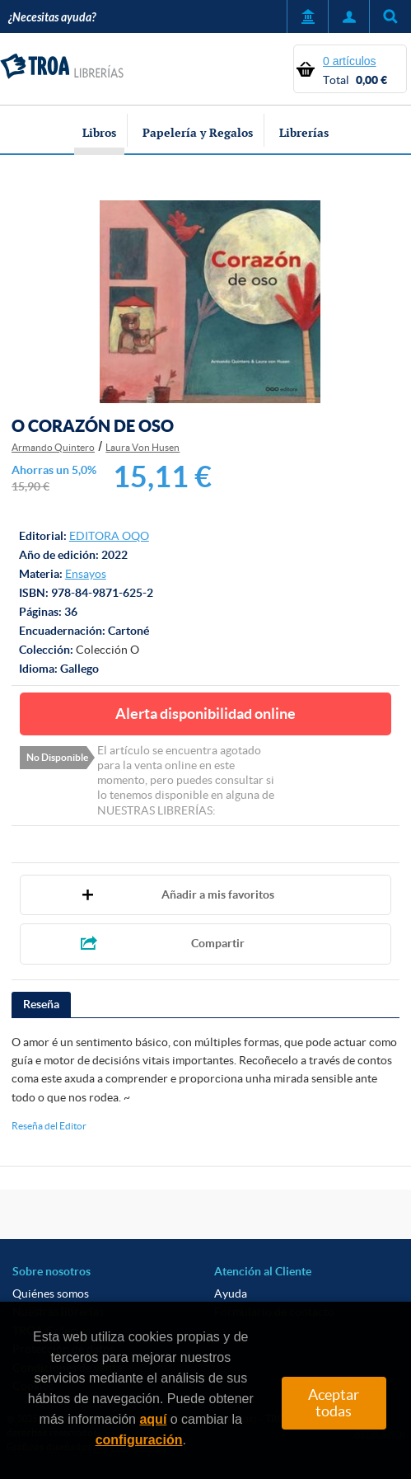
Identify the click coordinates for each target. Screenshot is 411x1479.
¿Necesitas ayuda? (52, 18)
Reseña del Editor (49, 1125)
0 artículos (349, 61)
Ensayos (85, 573)
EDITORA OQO (109, 535)
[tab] (41, 1005)
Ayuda (230, 1293)
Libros (99, 132)
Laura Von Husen (142, 447)
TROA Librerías (62, 67)
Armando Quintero (53, 447)
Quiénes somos (50, 1293)
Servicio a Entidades (307, 16)
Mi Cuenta (348, 16)
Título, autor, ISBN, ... (390, 16)
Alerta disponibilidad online (205, 713)
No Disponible (57, 757)
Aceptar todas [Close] (333, 1403)
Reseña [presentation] (41, 1004)
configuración (139, 1440)
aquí (152, 1419)
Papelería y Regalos (197, 132)
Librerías (304, 132)
